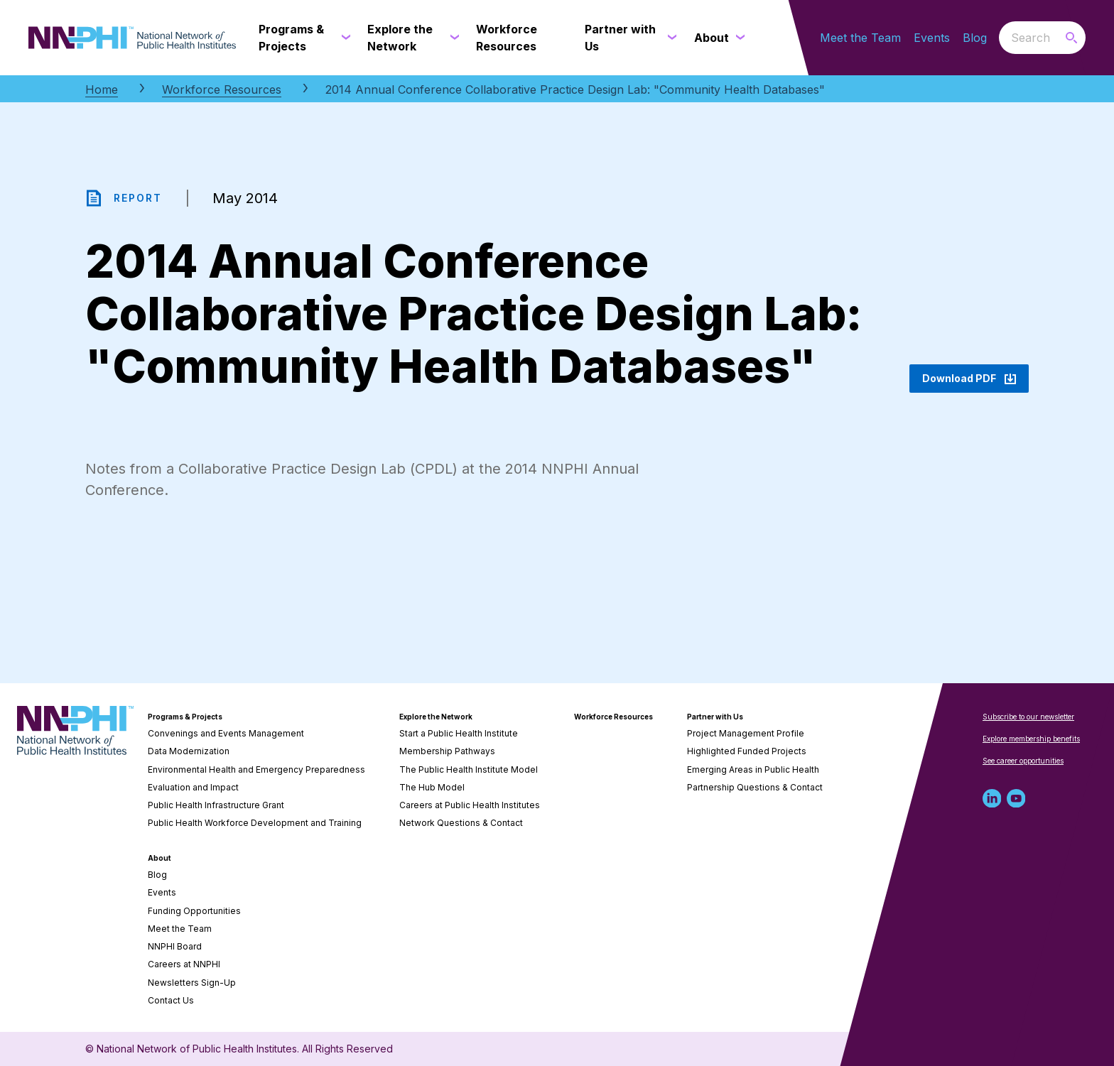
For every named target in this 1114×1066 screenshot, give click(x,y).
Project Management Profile (745, 733)
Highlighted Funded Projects (746, 751)
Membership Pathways (447, 751)
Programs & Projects (185, 716)
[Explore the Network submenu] (452, 37)
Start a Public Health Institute (458, 733)
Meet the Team (860, 38)
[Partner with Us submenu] (669, 37)
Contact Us (171, 1000)
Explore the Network (435, 716)
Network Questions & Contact (461, 822)
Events (932, 38)
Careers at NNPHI (184, 964)
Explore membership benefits (1031, 738)
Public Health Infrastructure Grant (216, 805)
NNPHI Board (175, 946)
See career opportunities (1023, 760)
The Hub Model (432, 787)
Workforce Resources (221, 89)
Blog (975, 38)
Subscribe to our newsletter (1028, 716)
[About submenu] (737, 37)
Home (101, 89)
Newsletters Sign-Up (192, 982)
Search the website (999, 37)
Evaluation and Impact (193, 787)
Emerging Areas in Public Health (753, 769)
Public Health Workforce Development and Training (255, 822)
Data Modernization (188, 751)
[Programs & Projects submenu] (343, 37)
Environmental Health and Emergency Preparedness (256, 769)
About (159, 858)
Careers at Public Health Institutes (469, 805)
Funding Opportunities (194, 910)
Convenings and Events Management (226, 733)
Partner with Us (715, 716)
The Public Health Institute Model (468, 769)
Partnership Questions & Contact (755, 787)
